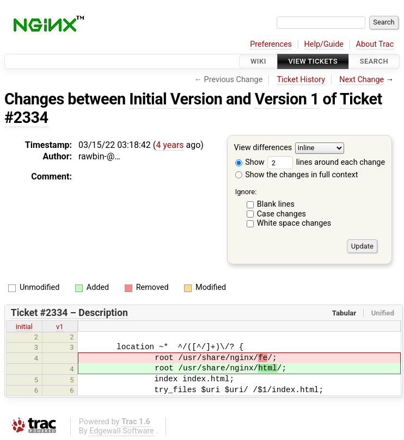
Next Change (361, 79)
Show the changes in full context (296, 174)
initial (24, 327)
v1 (60, 327)
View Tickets (313, 61)
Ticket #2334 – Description (69, 312)
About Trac (375, 44)
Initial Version (175, 99)
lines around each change (326, 162)
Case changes (281, 214)
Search (374, 61)
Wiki (258, 61)
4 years (169, 145)
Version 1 (287, 99)
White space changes (294, 223)
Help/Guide (324, 44)
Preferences (271, 44)
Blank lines (276, 204)
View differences (263, 148)
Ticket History (301, 79)
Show (250, 162)
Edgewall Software (121, 431)
